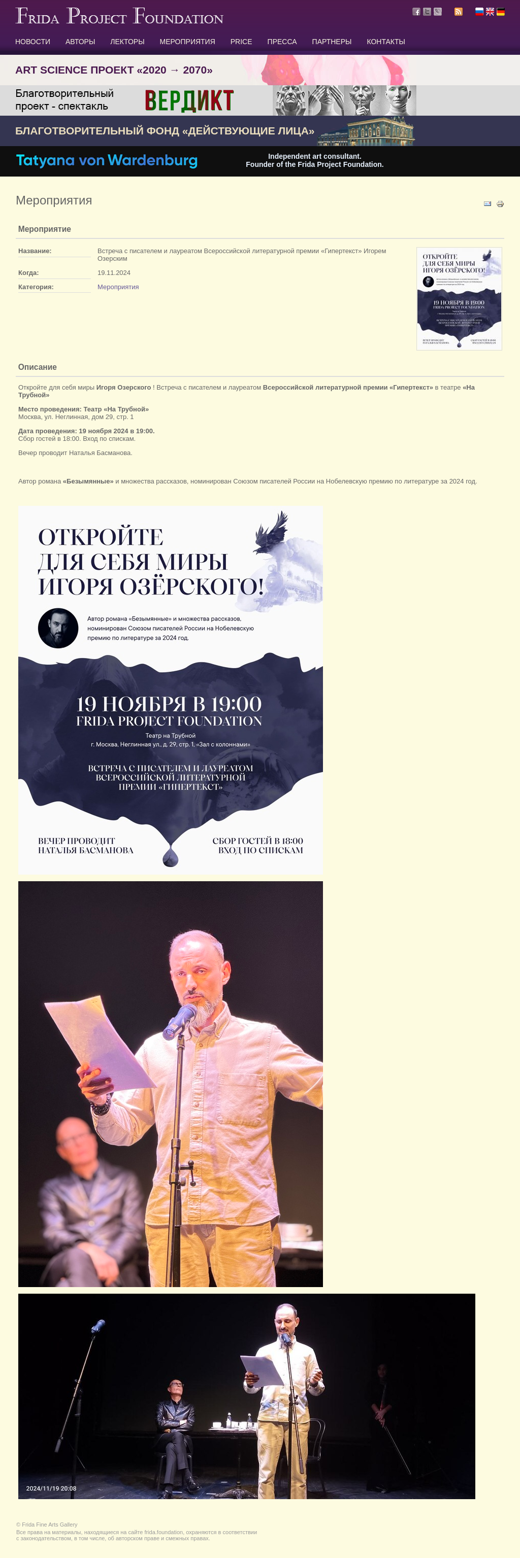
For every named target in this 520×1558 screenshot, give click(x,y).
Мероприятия (118, 287)
